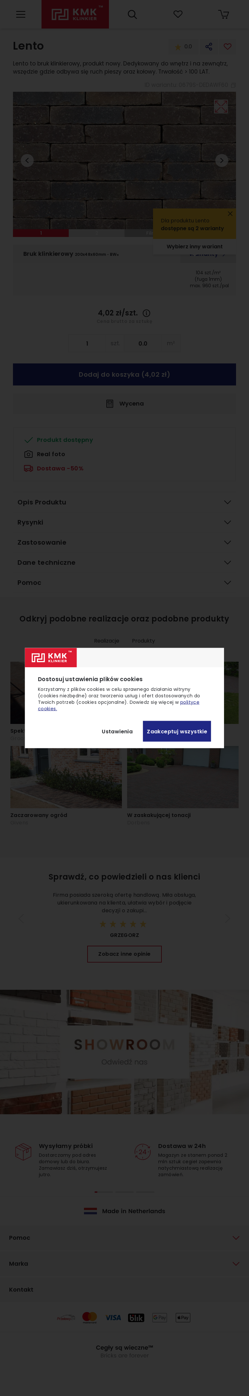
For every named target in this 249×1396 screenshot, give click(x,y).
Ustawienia (117, 731)
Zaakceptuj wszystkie (177, 731)
